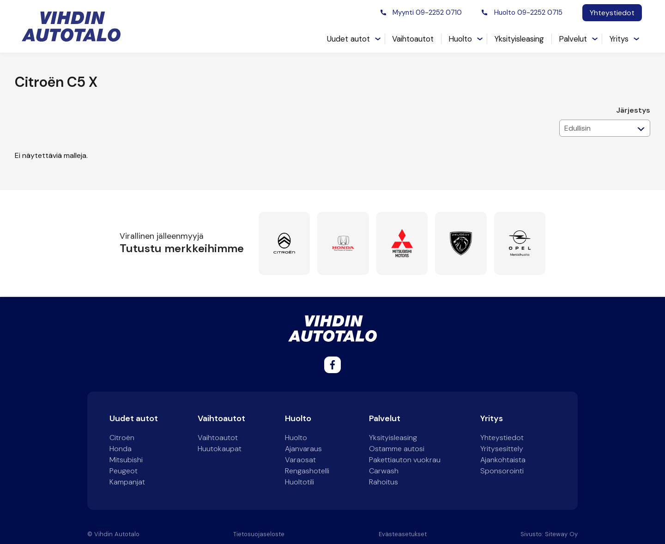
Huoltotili (299, 482)
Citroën (121, 437)
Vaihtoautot (413, 39)
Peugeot (123, 471)
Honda (120, 448)
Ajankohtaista (503, 460)
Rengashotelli (307, 471)
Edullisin (577, 128)
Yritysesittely (501, 448)
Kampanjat (127, 482)
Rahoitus (383, 482)
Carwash (384, 471)
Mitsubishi (126, 460)
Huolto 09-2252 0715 (528, 12)
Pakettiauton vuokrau (405, 460)
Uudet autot (348, 39)
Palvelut (573, 39)
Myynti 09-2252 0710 (427, 12)
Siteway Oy (561, 534)
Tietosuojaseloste (258, 534)
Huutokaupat (220, 448)
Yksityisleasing (519, 39)
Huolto (460, 39)
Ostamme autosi (396, 448)
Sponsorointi (502, 471)
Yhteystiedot (612, 13)
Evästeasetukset (403, 534)
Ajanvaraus (303, 448)
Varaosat (300, 460)
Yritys (619, 39)
